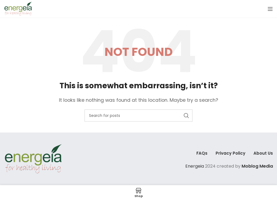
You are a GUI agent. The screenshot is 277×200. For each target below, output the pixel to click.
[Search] (138, 115)
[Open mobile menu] (270, 9)
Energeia (194, 166)
